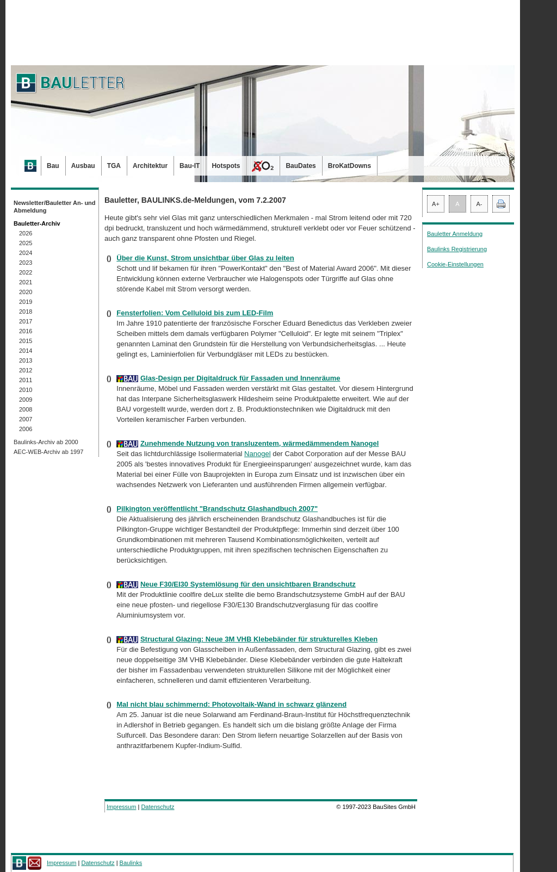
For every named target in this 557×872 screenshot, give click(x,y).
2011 (25, 380)
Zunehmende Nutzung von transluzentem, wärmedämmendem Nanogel (259, 443)
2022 (25, 272)
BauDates (300, 166)
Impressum (121, 807)
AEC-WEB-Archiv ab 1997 (48, 452)
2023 (25, 262)
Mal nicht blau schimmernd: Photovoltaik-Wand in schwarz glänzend (231, 704)
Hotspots (226, 166)
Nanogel (257, 454)
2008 (25, 409)
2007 (25, 419)
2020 (25, 292)
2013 (25, 360)
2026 (25, 233)
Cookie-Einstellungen (455, 264)
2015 (25, 341)
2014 (25, 350)
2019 (25, 301)
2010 (25, 390)
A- (479, 204)
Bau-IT (190, 166)
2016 (25, 331)
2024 (25, 253)
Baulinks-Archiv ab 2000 (46, 442)
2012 (25, 370)
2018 (25, 311)
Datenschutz (157, 807)
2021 (25, 282)
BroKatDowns (349, 166)
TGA (114, 166)
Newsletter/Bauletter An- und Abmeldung (55, 207)
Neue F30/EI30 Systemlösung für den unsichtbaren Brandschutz (248, 584)
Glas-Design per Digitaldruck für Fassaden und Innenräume (240, 378)
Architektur (150, 166)
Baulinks (131, 862)
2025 (25, 243)
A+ (436, 204)
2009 (25, 399)
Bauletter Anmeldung (454, 234)
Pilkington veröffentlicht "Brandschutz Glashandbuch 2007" (217, 508)
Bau (53, 166)
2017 (25, 321)
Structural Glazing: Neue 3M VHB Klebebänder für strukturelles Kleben (258, 639)
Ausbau (83, 166)
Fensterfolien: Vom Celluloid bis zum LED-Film (194, 313)
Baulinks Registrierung (457, 249)
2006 (25, 429)
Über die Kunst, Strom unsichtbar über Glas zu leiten (205, 258)
